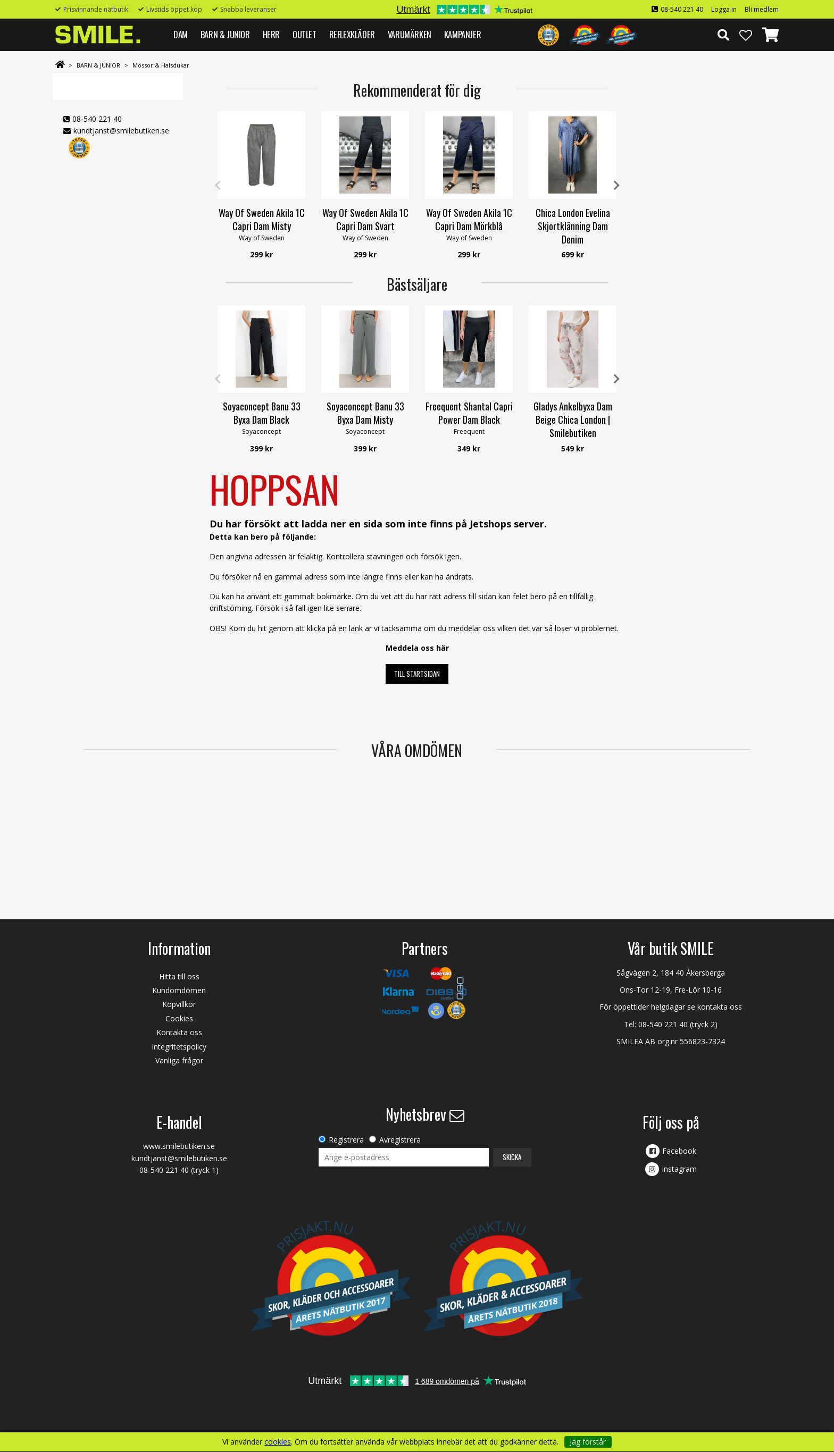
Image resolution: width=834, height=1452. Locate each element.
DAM (180, 34)
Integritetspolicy (179, 1047)
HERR (271, 34)
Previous (217, 185)
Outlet (304, 34)
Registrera (346, 1140)
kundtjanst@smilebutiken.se (121, 130)
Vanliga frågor (179, 1060)
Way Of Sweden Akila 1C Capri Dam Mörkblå (469, 219)
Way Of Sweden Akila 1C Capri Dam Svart (365, 219)
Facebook (679, 1151)
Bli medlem (762, 9)
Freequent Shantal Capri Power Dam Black (469, 412)
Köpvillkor (179, 1004)
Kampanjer (462, 34)
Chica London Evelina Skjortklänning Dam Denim (573, 226)
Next (616, 185)
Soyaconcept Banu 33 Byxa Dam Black (262, 412)
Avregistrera (400, 1140)
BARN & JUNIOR (225, 34)
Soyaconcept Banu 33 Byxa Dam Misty (365, 412)
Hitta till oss (179, 976)
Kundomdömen (179, 990)
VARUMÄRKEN (409, 34)
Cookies (179, 1018)
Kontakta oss (179, 1032)
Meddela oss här (417, 648)
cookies (277, 1442)
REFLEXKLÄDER (352, 34)
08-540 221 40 (682, 9)
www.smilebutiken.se (179, 1146)
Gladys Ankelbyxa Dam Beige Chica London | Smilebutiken (572, 419)
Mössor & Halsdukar (160, 65)
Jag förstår (588, 1442)
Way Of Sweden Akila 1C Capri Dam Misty (262, 219)
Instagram (679, 1169)
